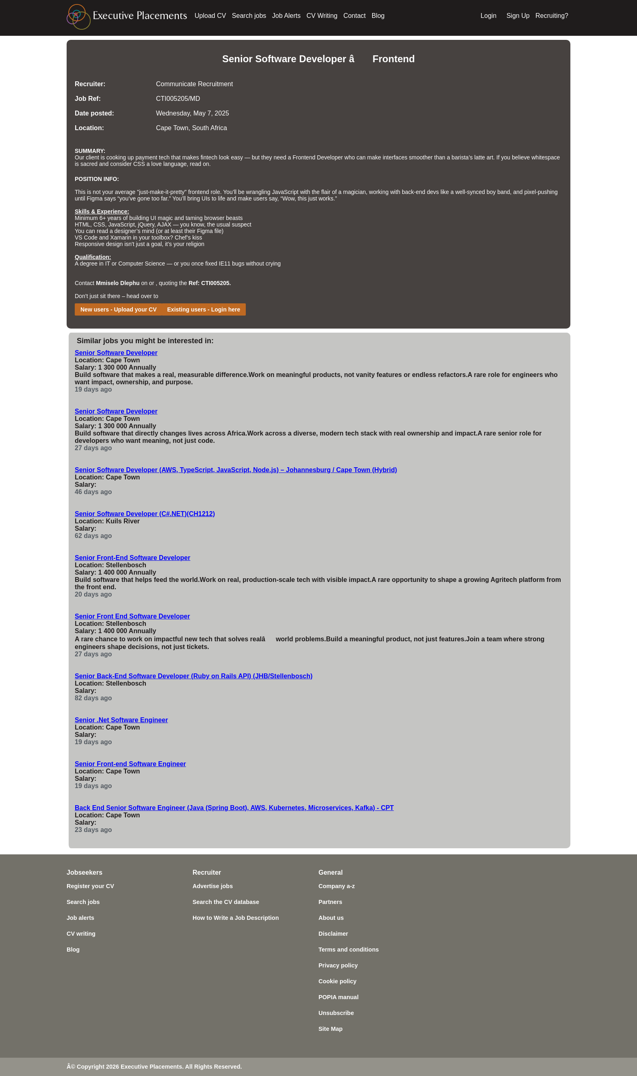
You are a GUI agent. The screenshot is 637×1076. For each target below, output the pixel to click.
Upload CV (210, 15)
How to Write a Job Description (236, 918)
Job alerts (80, 918)
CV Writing (322, 15)
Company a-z (336, 886)
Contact (354, 15)
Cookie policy (337, 981)
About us (331, 918)
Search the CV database (226, 902)
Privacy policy (338, 965)
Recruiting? (551, 15)
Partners (330, 902)
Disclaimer (333, 933)
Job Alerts (286, 15)
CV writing (81, 933)
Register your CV (90, 886)
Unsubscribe (336, 1013)
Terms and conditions (348, 949)
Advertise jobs (213, 886)
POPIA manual (338, 997)
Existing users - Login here (203, 309)
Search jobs (249, 15)
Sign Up (518, 15)
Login (488, 15)
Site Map (330, 1029)
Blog (378, 15)
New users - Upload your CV (118, 309)
